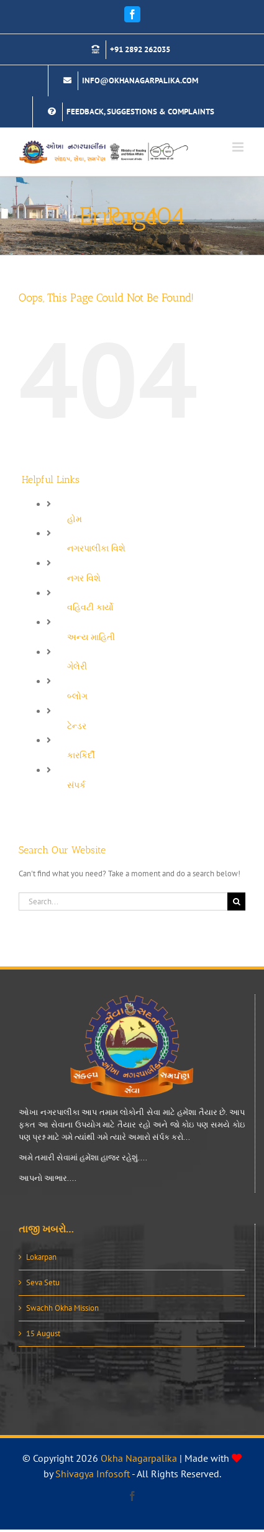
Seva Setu (43, 1282)
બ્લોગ (77, 696)
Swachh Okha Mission (62, 1308)
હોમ (74, 519)
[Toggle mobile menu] (238, 147)
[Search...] (123, 901)
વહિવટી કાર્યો (90, 607)
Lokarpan (41, 1257)
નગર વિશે (84, 578)
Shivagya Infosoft (92, 1473)
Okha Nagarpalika (139, 1458)
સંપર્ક (76, 785)
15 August (43, 1333)
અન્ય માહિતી (91, 637)
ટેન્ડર (76, 726)
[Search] (236, 901)
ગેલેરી (77, 666)
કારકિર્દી (81, 755)
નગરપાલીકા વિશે (96, 548)
